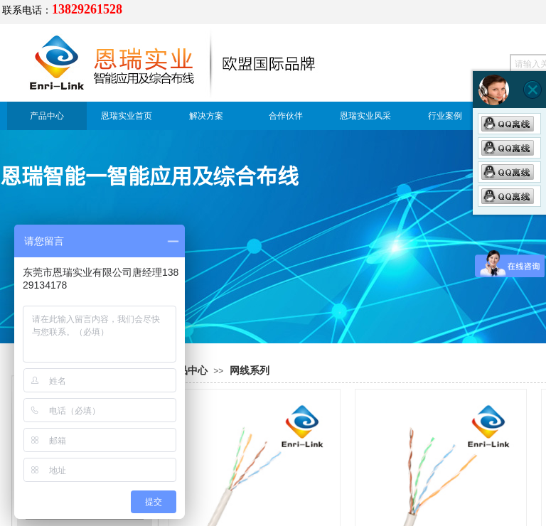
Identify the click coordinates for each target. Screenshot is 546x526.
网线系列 (249, 370)
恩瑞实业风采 (365, 116)
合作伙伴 (286, 116)
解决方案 (206, 116)
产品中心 (47, 116)
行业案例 (445, 116)
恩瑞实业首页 (126, 116)
